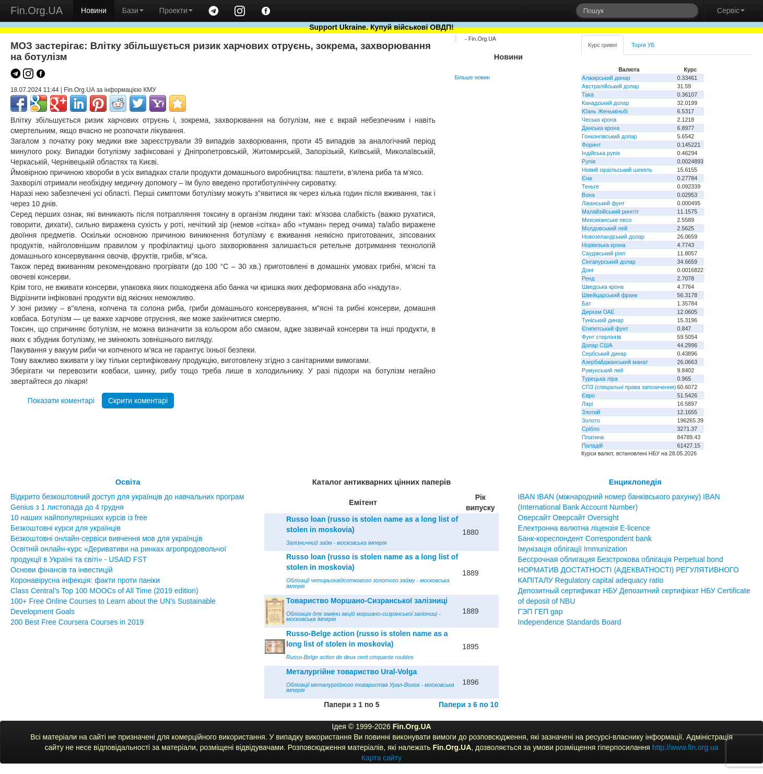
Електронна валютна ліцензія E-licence (584, 528)
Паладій (592, 445)
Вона (588, 195)
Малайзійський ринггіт (610, 211)
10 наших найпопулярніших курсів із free (78, 517)
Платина (593, 437)
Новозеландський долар (613, 236)
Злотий (591, 412)
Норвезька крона (603, 245)
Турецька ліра (600, 379)
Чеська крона (599, 119)
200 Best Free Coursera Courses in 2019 (77, 622)
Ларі (587, 404)
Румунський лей (602, 370)
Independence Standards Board (569, 622)
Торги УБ (642, 45)
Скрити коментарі (138, 400)
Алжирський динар (606, 78)
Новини (94, 10)
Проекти (176, 10)
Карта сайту (381, 758)
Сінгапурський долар (609, 262)
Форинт (591, 145)
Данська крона (600, 128)
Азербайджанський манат (615, 362)
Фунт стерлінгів (601, 337)
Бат (586, 303)
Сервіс (731, 10)
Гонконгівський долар (609, 136)
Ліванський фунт (603, 203)
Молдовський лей (604, 228)
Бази (133, 10)
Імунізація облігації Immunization (573, 549)
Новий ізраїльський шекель (617, 170)
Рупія (588, 161)
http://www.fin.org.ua (685, 747)
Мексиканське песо (606, 220)
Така (588, 94)
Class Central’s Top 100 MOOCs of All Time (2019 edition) (104, 591)
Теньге (590, 186)
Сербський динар (604, 353)
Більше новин (472, 77)
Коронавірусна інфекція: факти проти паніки (85, 580)
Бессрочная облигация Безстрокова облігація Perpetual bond (620, 559)
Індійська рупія (601, 153)
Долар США (597, 345)
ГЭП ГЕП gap (540, 611)
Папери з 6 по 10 (468, 704)
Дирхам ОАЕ (598, 312)
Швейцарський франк (610, 295)
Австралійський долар (610, 86)
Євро (588, 395)
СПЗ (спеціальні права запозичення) (629, 387)
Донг (588, 270)
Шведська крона (603, 287)
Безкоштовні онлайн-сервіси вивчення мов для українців (106, 538)
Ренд (588, 278)
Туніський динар (603, 320)
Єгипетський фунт (605, 328)
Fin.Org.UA (36, 10)
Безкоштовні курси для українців (65, 528)
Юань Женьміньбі (605, 111)
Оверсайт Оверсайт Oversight (568, 517)
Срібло (591, 429)
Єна (587, 178)
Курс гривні (602, 45)
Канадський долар (605, 103)
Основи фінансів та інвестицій (61, 570)
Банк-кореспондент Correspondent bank (585, 538)
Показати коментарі (61, 400)
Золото (591, 420)
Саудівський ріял (603, 253)
